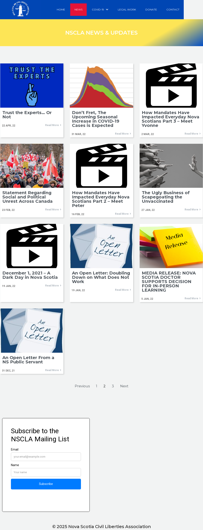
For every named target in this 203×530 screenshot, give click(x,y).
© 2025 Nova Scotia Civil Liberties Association (101, 526)
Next (124, 386)
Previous (82, 386)
